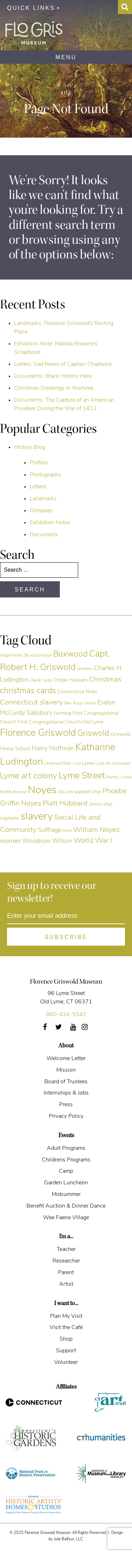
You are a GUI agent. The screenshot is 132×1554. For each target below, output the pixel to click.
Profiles (39, 463)
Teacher (66, 1249)
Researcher (66, 1261)
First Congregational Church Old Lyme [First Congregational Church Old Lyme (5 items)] (60, 722)
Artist (66, 1284)
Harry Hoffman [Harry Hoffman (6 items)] (53, 748)
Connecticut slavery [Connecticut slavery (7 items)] (31, 702)
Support (66, 1351)
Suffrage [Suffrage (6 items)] (49, 830)
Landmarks (43, 499)
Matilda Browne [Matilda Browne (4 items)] (13, 792)
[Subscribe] (66, 937)
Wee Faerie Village (66, 1218)
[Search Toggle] (125, 7)
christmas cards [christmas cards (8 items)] (28, 691)
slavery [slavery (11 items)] (36, 817)
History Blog (29, 447)
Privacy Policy (66, 1116)
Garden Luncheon (66, 1183)
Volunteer (66, 1362)
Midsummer (66, 1194)
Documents (44, 535)
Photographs (45, 475)
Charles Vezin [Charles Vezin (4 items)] (41, 681)
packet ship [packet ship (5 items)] (88, 792)
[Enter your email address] (66, 916)
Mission (66, 1070)
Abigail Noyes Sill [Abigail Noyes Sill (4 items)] (14, 656)
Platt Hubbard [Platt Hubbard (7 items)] (65, 803)
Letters (38, 487)
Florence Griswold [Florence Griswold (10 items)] (38, 733)
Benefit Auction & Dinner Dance (66, 1206)
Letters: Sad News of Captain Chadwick (63, 364)
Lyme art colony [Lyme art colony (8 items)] (28, 776)
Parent (66, 1273)
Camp (66, 1171)
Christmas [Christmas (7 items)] (105, 679)
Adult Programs (66, 1148)
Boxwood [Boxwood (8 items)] (70, 655)
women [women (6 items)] (10, 841)
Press (66, 1105)
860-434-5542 (66, 1014)
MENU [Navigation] (66, 57)
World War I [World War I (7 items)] (93, 841)
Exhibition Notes (50, 523)
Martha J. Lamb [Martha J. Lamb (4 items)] (119, 777)
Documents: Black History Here (53, 376)
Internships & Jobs (66, 1093)
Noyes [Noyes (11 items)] (42, 790)
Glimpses (41, 511)
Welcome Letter (66, 1058)
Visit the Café (66, 1327)
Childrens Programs (66, 1160)
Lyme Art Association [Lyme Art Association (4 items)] (113, 764)
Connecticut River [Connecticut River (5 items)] (77, 692)
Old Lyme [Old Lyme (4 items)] (66, 792)
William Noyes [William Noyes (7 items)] (96, 830)
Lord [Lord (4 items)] (77, 764)
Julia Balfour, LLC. (69, 1539)
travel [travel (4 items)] (67, 831)
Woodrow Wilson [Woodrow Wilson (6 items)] (47, 841)
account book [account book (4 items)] (41, 656)
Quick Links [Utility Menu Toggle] (31, 8)
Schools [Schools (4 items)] (95, 805)
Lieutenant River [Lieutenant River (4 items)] (57, 764)
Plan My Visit (66, 1316)
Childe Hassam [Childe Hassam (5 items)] (71, 680)
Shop (66, 1339)
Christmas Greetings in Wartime (53, 388)
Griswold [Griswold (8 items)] (93, 734)
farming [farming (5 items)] (62, 713)
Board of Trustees (66, 1082)
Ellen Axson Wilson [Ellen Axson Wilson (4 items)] (80, 704)
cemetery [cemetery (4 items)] (85, 669)
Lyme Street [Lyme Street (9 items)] (81, 776)
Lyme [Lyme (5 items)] (88, 763)
